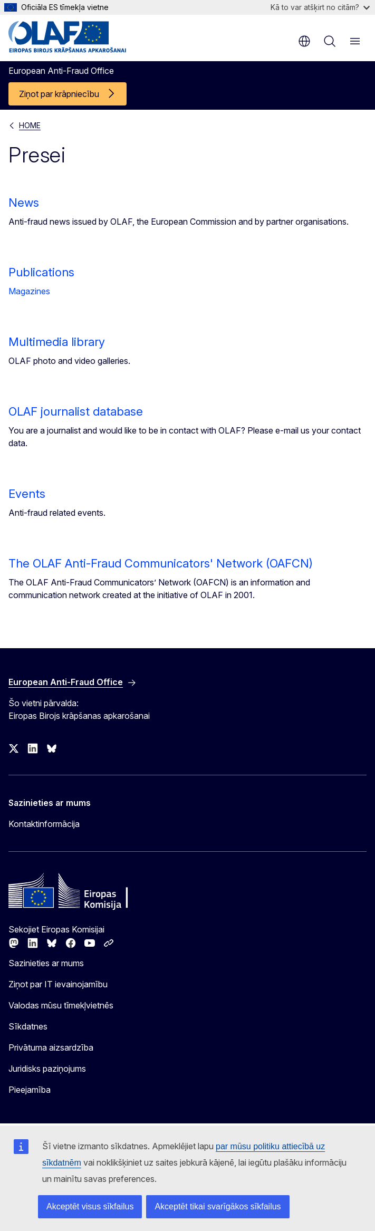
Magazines (29, 291)
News (23, 202)
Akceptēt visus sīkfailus (89, 1206)
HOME (30, 125)
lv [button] (304, 41)
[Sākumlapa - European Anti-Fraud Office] (72, 37)
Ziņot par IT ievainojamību (58, 984)
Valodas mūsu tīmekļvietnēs (60, 1005)
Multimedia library (56, 342)
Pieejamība (29, 1089)
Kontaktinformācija (44, 824)
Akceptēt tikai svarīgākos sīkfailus (218, 1206)
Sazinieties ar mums (46, 963)
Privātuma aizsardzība (50, 1047)
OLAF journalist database (75, 411)
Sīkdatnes (27, 1026)
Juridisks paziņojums (47, 1068)
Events (26, 494)
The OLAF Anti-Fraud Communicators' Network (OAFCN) (160, 563)
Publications (41, 272)
